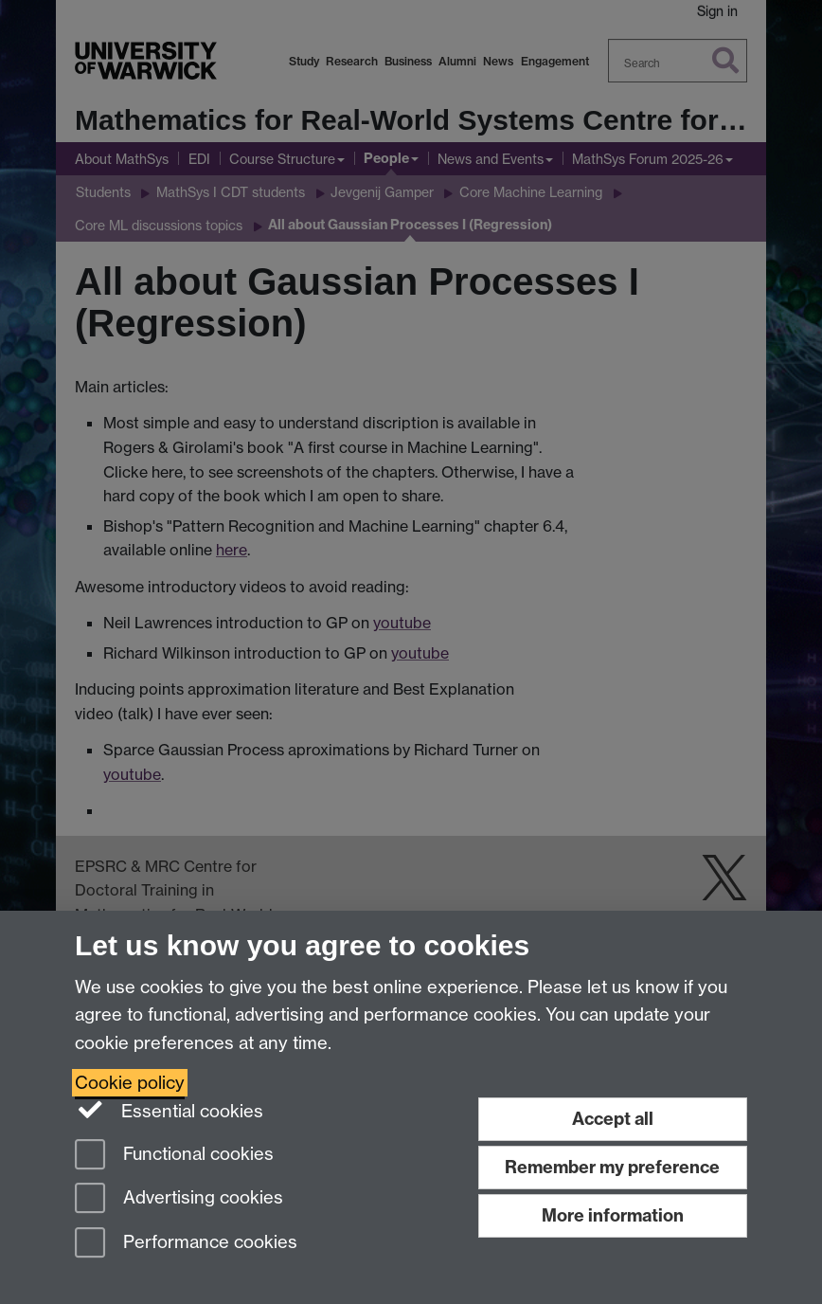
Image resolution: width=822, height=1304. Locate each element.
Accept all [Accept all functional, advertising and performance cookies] (612, 1119)
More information (613, 1215)
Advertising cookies (179, 1199)
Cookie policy (130, 1083)
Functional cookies (174, 1155)
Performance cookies (186, 1243)
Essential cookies (169, 1109)
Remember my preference (612, 1167)
